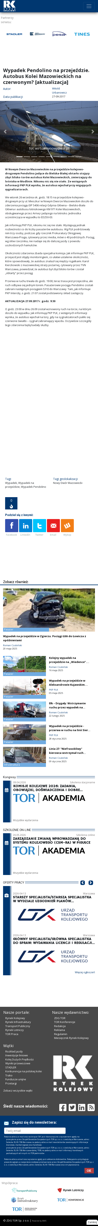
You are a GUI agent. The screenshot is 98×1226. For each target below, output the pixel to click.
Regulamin (60, 1034)
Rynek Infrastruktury (18, 1022)
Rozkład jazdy (14, 1051)
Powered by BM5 (39, 1220)
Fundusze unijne (15, 1079)
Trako (9, 1075)
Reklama (59, 1030)
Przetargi (11, 1083)
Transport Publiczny (17, 1026)
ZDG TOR (59, 1018)
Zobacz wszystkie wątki (17, 1090)
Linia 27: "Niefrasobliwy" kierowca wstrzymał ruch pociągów (66, 753)
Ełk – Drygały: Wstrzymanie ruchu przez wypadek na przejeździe (67, 707)
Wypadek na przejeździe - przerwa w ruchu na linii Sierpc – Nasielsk (70, 730)
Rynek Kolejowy (15, 1018)
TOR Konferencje (64, 1022)
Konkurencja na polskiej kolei (23, 1071)
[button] (5, 131)
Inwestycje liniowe (16, 1055)
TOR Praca (11, 1034)
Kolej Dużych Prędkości (19, 1059)
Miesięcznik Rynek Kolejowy (71, 1038)
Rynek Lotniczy (14, 1030)
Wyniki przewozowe (17, 1063)
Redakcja (60, 1026)
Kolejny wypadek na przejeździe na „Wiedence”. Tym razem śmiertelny (68, 662)
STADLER (10, 1067)
